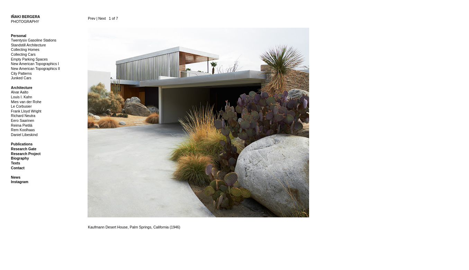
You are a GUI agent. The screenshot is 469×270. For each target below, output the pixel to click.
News (15, 177)
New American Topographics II (35, 68)
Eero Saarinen (22, 120)
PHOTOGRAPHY (25, 21)
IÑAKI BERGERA (25, 17)
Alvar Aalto (19, 92)
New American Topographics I (35, 64)
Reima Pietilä (22, 125)
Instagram (19, 182)
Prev (92, 18)
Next (102, 18)
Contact (18, 168)
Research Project (26, 154)
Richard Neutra (23, 116)
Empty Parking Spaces (29, 59)
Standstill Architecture (28, 45)
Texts (15, 163)
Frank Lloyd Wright (26, 111)
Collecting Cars (23, 54)
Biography (20, 158)
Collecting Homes (25, 49)
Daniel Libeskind (24, 135)
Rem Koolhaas (23, 130)
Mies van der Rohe (26, 102)
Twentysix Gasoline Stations (33, 40)
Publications (22, 144)
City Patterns (21, 73)
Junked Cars (21, 78)
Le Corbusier (21, 106)
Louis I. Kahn (21, 97)
